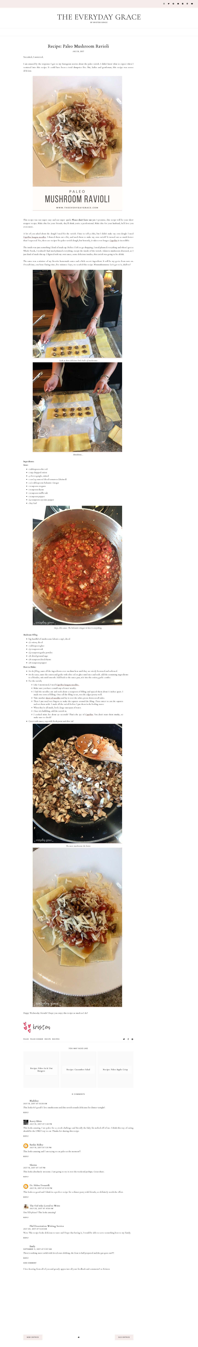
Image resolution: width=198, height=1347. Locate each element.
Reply (26, 1113)
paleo (26, 1039)
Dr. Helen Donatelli (40, 1185)
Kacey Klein (36, 1121)
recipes (56, 1039)
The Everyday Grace (99, 17)
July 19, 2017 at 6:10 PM (41, 1188)
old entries (124, 1337)
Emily (32, 1246)
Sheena (33, 1165)
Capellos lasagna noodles (34, 237)
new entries (33, 1337)
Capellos (113, 240)
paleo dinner (36, 1039)
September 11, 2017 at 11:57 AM (37, 1249)
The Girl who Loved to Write (45, 1205)
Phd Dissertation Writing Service (47, 1226)
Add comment (30, 1263)
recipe (48, 1039)
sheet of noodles (53, 698)
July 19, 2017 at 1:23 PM (41, 1124)
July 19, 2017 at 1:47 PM (34, 1168)
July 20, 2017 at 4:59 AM (41, 1209)
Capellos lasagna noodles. (67, 684)
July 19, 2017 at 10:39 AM (35, 1104)
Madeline (34, 1100)
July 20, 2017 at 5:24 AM (35, 1229)
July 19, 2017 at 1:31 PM (41, 1148)
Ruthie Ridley (36, 1144)
